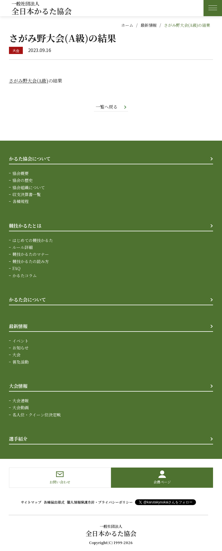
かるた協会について (30, 159)
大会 (16, 355)
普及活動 (20, 362)
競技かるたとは (25, 226)
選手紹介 (18, 438)
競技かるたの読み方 (30, 261)
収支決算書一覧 (26, 195)
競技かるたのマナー (30, 254)
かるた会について (27, 300)
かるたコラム (24, 275)
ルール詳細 (22, 247)
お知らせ (20, 348)
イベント (20, 341)
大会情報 (18, 386)
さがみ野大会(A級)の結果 (187, 25)
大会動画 (20, 407)
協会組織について (28, 188)
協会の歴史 (22, 180)
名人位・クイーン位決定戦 (36, 415)
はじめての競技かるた (32, 240)
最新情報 (148, 25)
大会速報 (20, 400)
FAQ (16, 268)
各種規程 (20, 201)
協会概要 (20, 173)
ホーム (127, 25)
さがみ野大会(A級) (28, 80)
